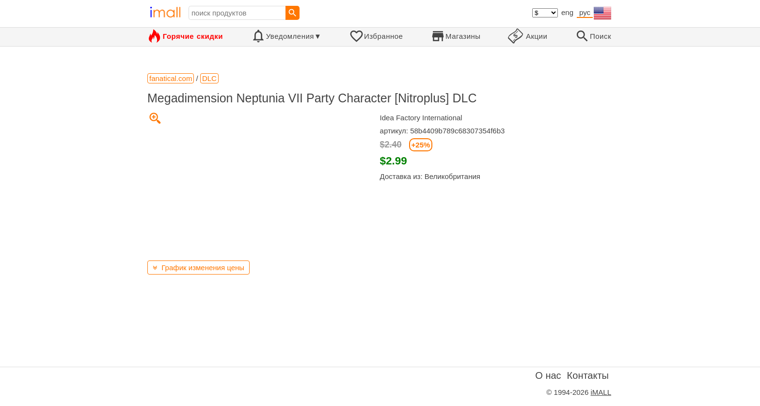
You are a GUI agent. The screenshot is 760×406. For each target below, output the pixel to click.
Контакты (588, 375)
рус (584, 12)
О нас (548, 375)
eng (567, 12)
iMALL (600, 392)
